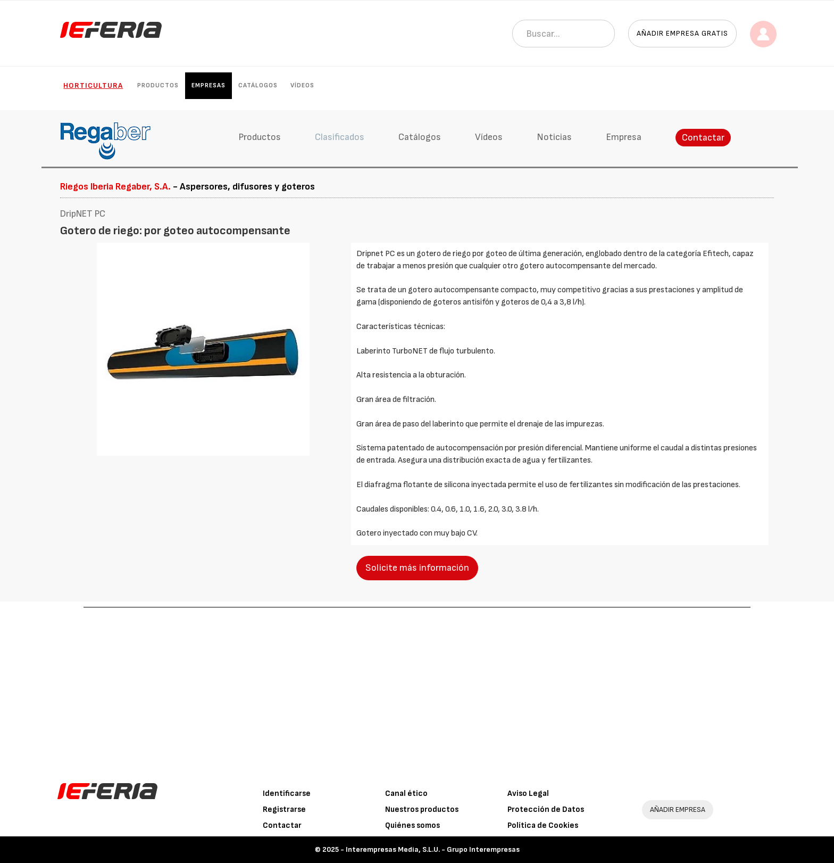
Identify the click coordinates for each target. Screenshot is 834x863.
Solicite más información (417, 567)
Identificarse (287, 793)
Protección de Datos (545, 809)
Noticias (554, 137)
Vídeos (302, 85)
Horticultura (93, 85)
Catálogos (258, 85)
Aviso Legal (528, 793)
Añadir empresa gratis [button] (682, 33)
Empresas (208, 85)
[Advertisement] (417, 687)
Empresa (623, 137)
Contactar (703, 137)
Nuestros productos (421, 809)
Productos (158, 85)
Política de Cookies (542, 825)
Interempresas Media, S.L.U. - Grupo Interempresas (433, 849)
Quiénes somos (412, 825)
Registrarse (284, 809)
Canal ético (406, 793)
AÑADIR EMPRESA (677, 809)
